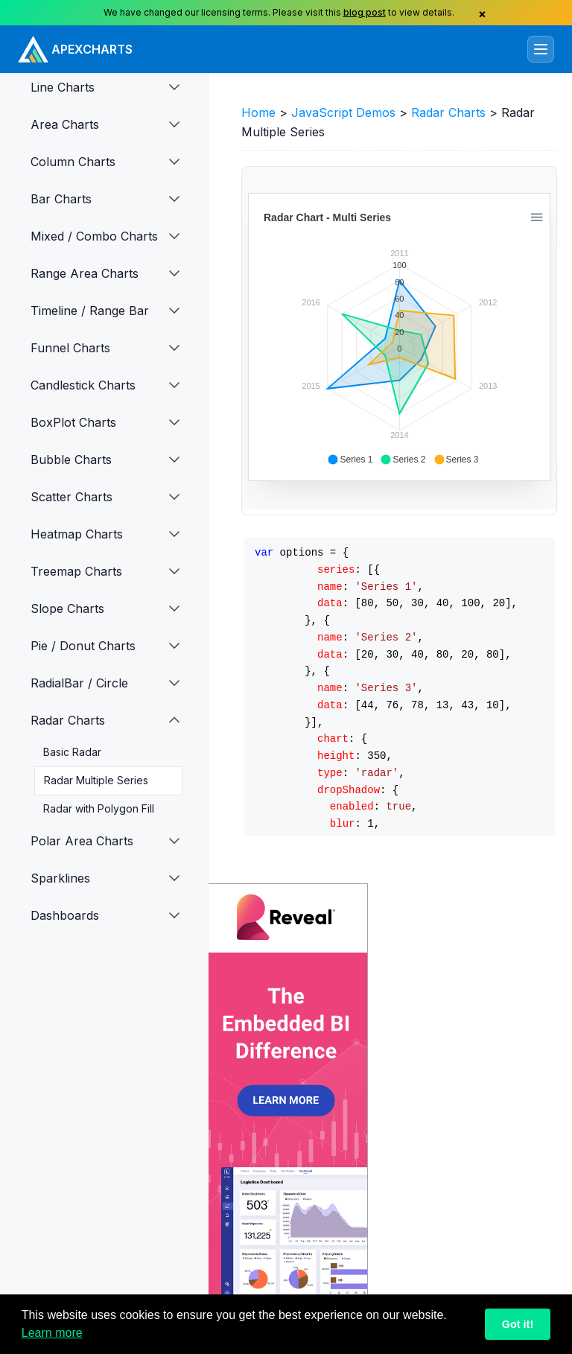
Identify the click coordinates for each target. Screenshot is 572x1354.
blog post (364, 12)
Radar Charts (448, 112)
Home (258, 112)
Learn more (52, 1332)
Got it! (517, 1324)
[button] (178, 87)
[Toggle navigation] (540, 49)
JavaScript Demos (343, 112)
